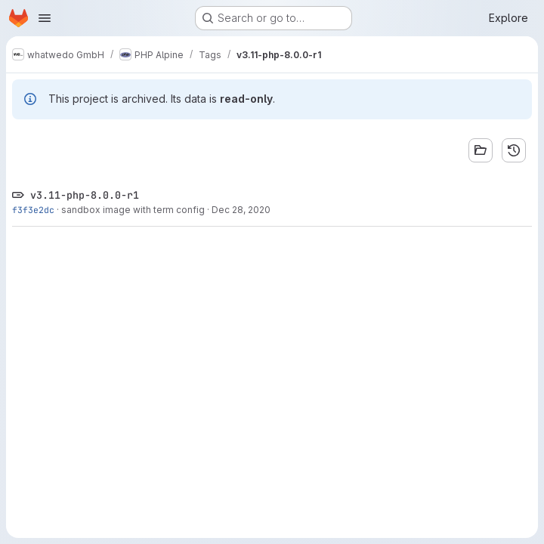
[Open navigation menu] (44, 18)
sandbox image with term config (133, 209)
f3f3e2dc (33, 209)
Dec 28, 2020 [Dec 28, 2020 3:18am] (241, 209)
